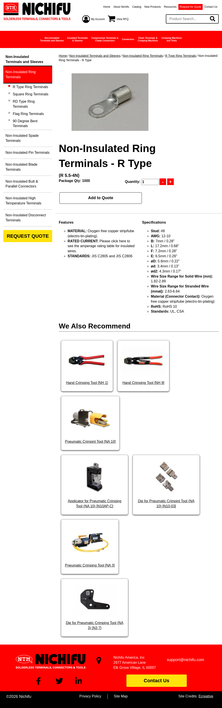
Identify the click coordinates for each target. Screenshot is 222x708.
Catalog (136, 6)
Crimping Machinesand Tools (172, 39)
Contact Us (210, 6)
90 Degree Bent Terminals (25, 123)
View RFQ (122, 19)
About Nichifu (121, 6)
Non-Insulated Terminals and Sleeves (94, 55)
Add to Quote (100, 198)
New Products (152, 6)
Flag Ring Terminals (28, 114)
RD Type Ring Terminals (24, 104)
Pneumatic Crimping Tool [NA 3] (90, 565)
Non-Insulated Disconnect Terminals (26, 217)
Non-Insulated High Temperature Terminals (23, 200)
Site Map (121, 696)
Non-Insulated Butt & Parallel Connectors (22, 184)
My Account (98, 19)
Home (106, 6)
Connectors (128, 39)
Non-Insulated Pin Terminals (28, 152)
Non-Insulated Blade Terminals (21, 167)
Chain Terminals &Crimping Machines (148, 39)
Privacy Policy (90, 696)
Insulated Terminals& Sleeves (77, 39)
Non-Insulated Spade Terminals (22, 138)
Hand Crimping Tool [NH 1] (87, 383)
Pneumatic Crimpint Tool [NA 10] (90, 441)
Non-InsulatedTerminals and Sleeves (52, 39)
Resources (170, 6)
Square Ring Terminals (30, 94)
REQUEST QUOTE (28, 236)
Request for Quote (190, 6)
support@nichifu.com (185, 660)
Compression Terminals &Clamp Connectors (104, 39)
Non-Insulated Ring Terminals (142, 55)
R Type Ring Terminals (180, 55)
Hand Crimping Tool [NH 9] (143, 383)
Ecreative (205, 696)
